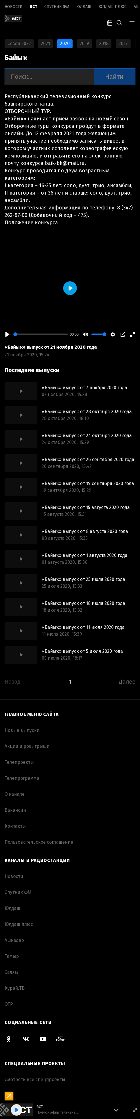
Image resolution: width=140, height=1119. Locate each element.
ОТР (9, 1004)
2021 (45, 43)
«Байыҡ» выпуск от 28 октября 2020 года (87, 411)
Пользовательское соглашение (39, 842)
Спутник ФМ (56, 6)
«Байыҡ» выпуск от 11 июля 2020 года (83, 627)
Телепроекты (19, 762)
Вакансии (15, 810)
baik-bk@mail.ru (65, 163)
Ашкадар (14, 940)
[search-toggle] (119, 22)
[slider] (40, 334)
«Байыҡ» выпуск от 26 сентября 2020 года (88, 459)
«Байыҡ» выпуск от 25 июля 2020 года (83, 579)
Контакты (15, 826)
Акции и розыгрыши (27, 746)
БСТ (33, 6)
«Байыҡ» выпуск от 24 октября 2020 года (87, 435)
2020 (65, 43)
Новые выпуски (22, 730)
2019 (84, 43)
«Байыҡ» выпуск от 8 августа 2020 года (85, 531)
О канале (15, 794)
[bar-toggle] (132, 22)
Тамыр (12, 956)
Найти (114, 76)
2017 (123, 43)
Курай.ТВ (15, 988)
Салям (11, 972)
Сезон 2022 (19, 43)
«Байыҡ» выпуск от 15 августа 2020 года (86, 507)
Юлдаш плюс (113, 6)
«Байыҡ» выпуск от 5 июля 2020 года (82, 651)
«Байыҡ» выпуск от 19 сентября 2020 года (88, 483)
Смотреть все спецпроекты (35, 1079)
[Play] (7, 334)
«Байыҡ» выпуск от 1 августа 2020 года (84, 555)
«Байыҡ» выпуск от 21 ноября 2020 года (51, 347)
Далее (127, 681)
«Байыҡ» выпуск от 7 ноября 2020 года (84, 387)
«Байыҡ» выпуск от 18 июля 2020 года (83, 603)
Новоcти (14, 6)
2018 (104, 43)
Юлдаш (83, 6)
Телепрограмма (22, 778)
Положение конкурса (31, 222)
